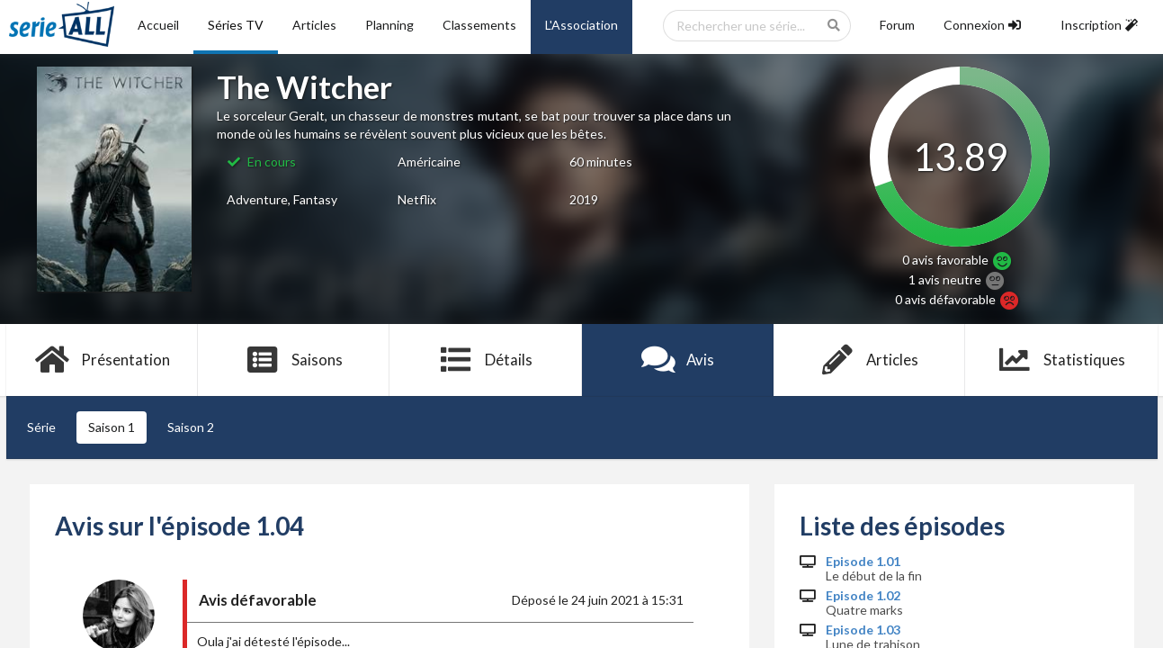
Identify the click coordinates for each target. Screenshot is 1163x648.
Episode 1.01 (863, 561)
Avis (677, 360)
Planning (389, 24)
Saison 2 (190, 427)
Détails (486, 360)
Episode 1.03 (863, 630)
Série (41, 427)
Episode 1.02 (863, 596)
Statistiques (1061, 360)
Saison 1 (111, 427)
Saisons (294, 360)
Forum (897, 24)
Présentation (102, 360)
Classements (479, 24)
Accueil (158, 24)
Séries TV (236, 24)
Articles (314, 24)
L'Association (581, 24)
